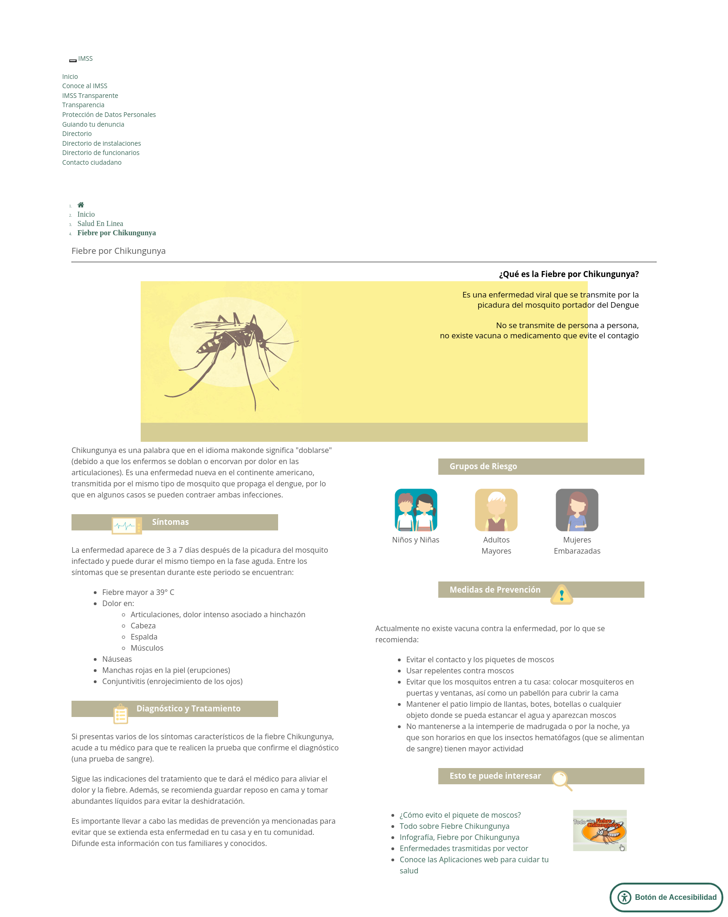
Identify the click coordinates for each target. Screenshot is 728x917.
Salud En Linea (101, 223)
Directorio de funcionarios (100, 152)
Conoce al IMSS (84, 85)
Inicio (70, 76)
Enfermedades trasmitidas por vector (464, 848)
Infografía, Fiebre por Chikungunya (460, 837)
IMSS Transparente (90, 95)
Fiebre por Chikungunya (117, 233)
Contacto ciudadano (92, 162)
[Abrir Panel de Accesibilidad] (666, 898)
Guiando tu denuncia (93, 124)
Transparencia (83, 104)
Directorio (77, 133)
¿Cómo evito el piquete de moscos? (460, 815)
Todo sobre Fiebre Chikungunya (455, 826)
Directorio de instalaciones (101, 143)
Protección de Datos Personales (109, 114)
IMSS (85, 58)
